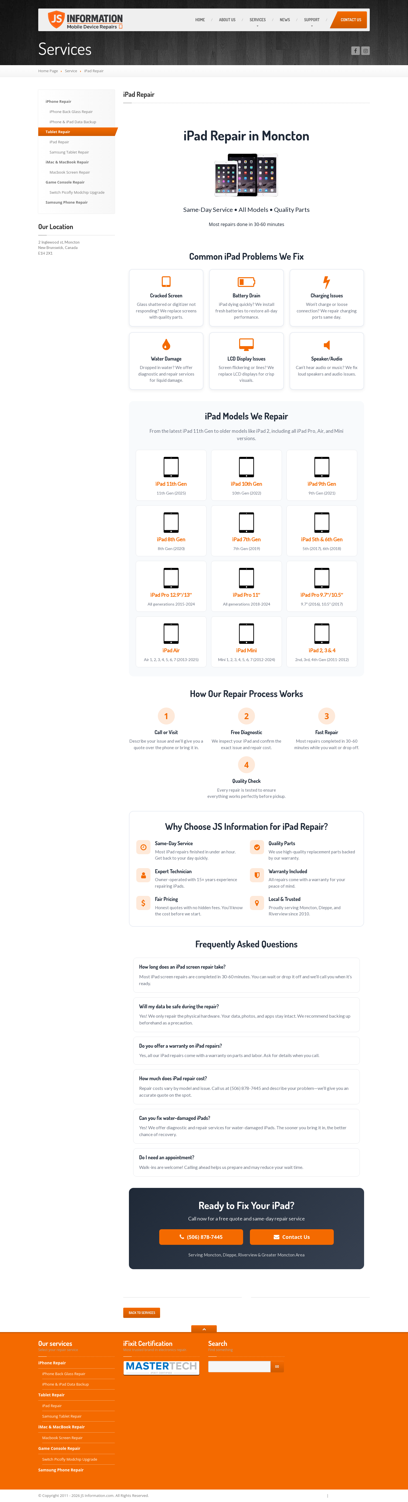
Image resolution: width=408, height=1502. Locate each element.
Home (200, 19)
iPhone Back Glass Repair (71, 111)
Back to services (141, 1313)
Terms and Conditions (350, 1495)
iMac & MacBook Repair (67, 162)
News (285, 19)
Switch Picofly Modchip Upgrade (77, 192)
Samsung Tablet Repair (69, 152)
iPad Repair (59, 141)
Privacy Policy (313, 1495)
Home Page (48, 70)
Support (311, 19)
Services (258, 19)
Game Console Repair (65, 182)
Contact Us (351, 19)
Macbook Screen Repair (70, 172)
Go (277, 1366)
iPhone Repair (58, 101)
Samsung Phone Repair (67, 202)
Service (71, 70)
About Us (227, 19)
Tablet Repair (58, 131)
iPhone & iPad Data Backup (73, 121)
